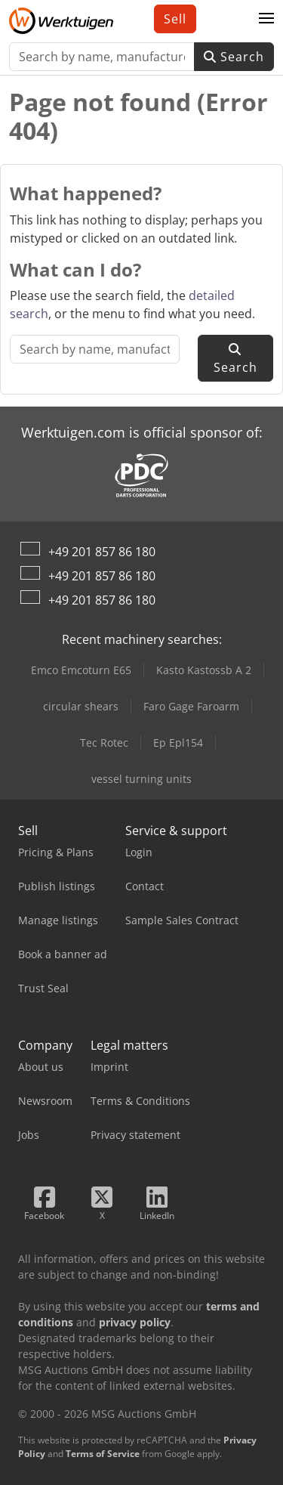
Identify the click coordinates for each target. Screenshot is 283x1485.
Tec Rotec (104, 742)
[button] (266, 19)
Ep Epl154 (178, 742)
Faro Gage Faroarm (191, 706)
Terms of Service (103, 1453)
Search (234, 56)
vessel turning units (141, 779)
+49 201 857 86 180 (101, 551)
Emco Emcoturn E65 (81, 670)
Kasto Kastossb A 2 (203, 670)
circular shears (80, 706)
